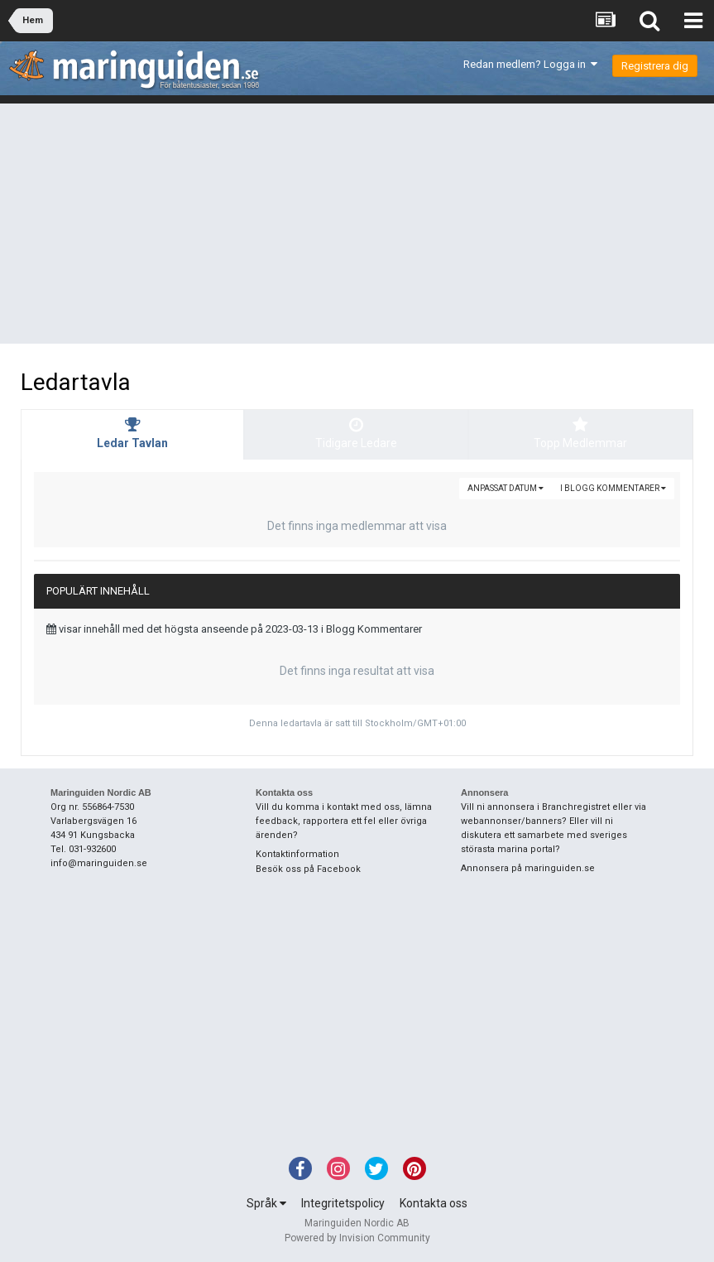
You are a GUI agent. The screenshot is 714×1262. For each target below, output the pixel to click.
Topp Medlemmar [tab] (581, 433)
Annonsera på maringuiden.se (528, 868)
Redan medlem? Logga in (530, 64)
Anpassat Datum (505, 488)
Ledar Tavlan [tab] (132, 433)
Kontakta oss (433, 1203)
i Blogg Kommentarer (613, 488)
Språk (266, 1203)
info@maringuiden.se (98, 863)
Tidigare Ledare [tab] (355, 433)
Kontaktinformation (297, 854)
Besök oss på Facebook (308, 869)
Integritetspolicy (343, 1203)
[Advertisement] (357, 228)
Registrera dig (654, 66)
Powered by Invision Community (357, 1238)
